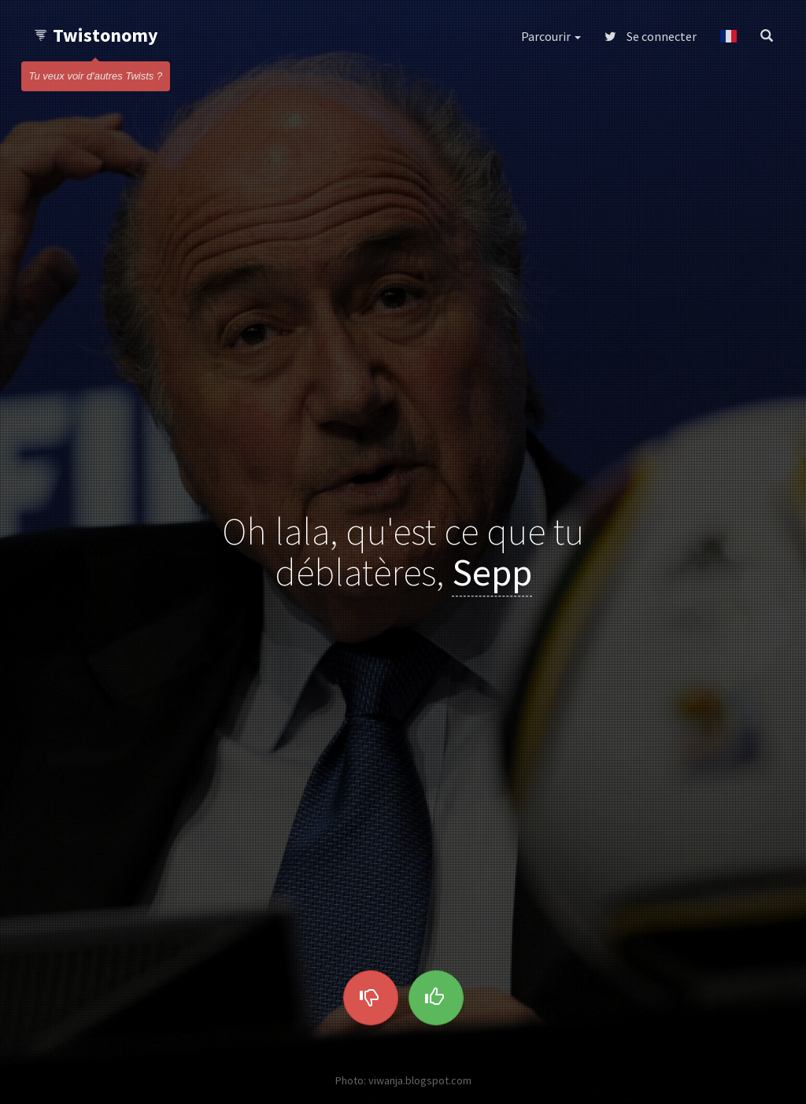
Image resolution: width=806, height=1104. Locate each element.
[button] (728, 36)
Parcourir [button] (551, 36)
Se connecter (650, 36)
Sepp (492, 572)
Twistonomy (95, 35)
